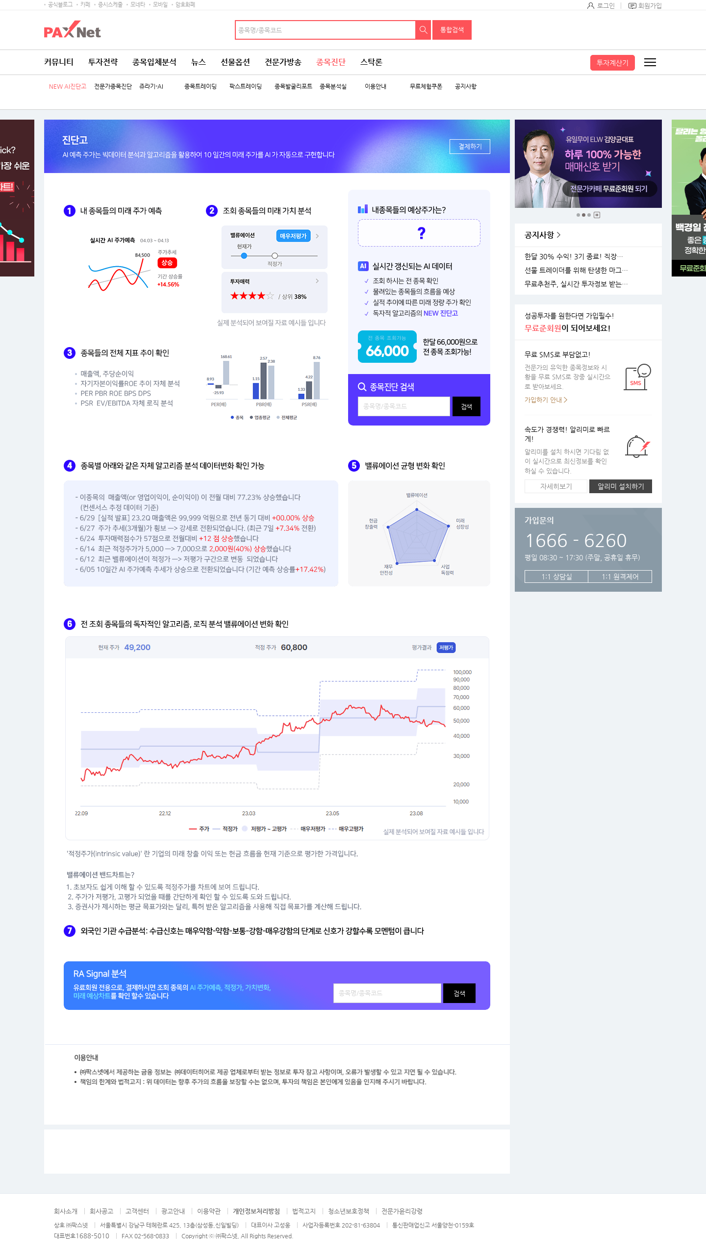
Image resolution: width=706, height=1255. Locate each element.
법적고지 (304, 1211)
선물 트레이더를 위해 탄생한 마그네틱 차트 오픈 (578, 270)
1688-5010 (92, 1235)
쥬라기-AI (151, 86)
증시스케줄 (110, 4)
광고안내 (173, 1211)
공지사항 (466, 86)
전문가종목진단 (113, 86)
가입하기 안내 (543, 399)
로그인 (606, 5)
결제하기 (470, 146)
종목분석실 (333, 86)
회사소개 (65, 1211)
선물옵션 (235, 62)
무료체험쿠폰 (426, 86)
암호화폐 (185, 4)
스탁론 (371, 62)
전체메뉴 (649, 62)
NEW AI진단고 (67, 86)
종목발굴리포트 (293, 86)
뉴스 (198, 62)
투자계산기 (613, 63)
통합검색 (452, 29)
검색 (423, 30)
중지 (597, 215)
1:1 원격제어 (620, 576)
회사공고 (101, 1211)
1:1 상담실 (556, 576)
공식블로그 (60, 4)
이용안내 (375, 86)
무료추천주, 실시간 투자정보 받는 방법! (578, 284)
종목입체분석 (154, 62)
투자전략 (103, 62)
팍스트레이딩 (245, 86)
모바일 (160, 4)
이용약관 (209, 1211)
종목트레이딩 (200, 86)
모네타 (137, 4)
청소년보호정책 (348, 1211)
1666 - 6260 (576, 540)
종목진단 (331, 62)
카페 (85, 4)
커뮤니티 (59, 62)
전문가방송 (283, 62)
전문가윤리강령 (402, 1211)
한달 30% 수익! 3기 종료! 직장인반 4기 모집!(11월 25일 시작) (578, 256)
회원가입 (650, 5)
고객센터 (137, 1211)
